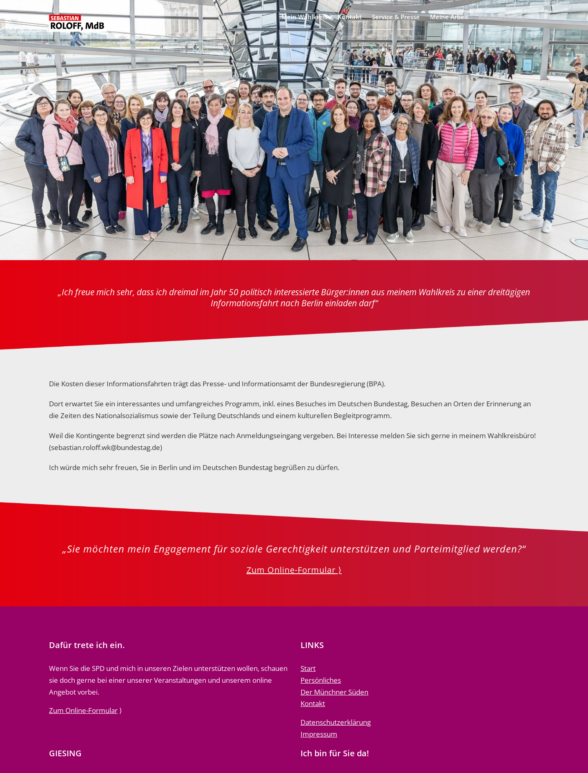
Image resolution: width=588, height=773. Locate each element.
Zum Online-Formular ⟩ (294, 569)
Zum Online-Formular (83, 710)
